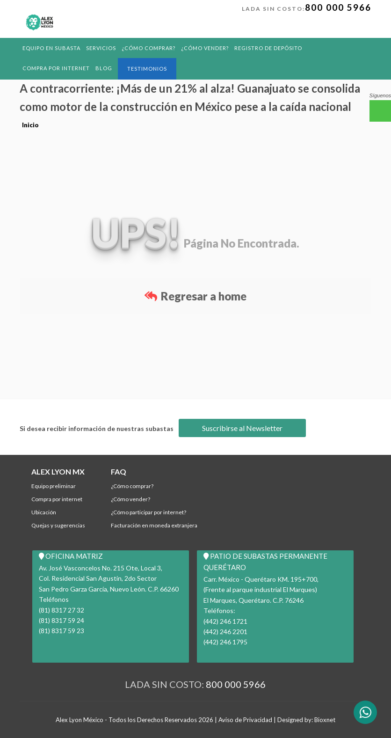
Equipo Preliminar (53, 486)
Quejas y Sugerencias (58, 525)
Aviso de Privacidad (245, 719)
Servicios (101, 48)
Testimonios (147, 69)
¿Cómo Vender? (205, 48)
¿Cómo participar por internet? (148, 512)
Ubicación (43, 512)
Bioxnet (324, 719)
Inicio (30, 125)
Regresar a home (195, 296)
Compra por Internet (56, 68)
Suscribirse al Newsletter (242, 428)
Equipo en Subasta (51, 48)
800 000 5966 (338, 7)
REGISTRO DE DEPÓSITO (268, 48)
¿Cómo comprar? (148, 48)
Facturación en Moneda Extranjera (154, 525)
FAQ (118, 471)
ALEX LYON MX (58, 471)
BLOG (103, 68)
